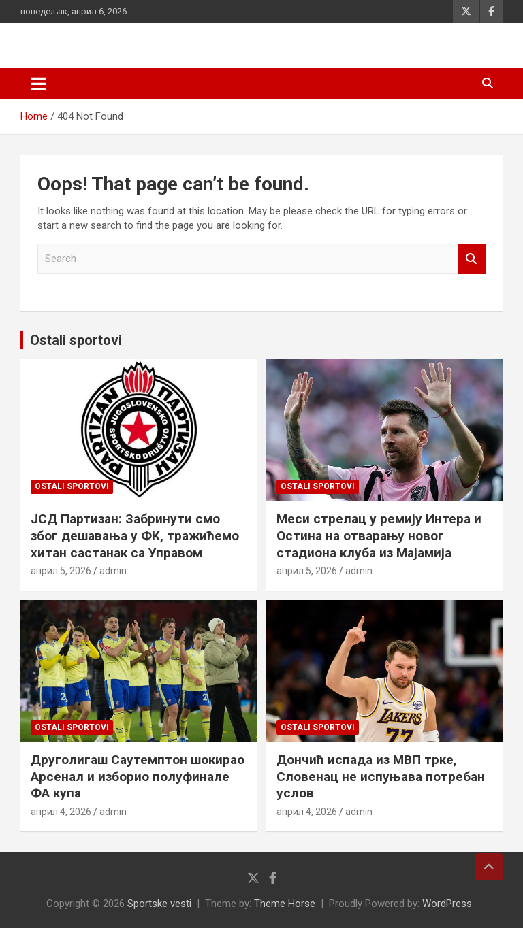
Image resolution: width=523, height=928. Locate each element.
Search (472, 259)
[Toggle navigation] (38, 83)
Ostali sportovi (76, 340)
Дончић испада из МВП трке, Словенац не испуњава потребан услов (380, 776)
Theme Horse (284, 903)
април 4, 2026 (61, 811)
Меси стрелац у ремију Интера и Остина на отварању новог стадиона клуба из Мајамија (378, 535)
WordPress (447, 903)
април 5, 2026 (61, 570)
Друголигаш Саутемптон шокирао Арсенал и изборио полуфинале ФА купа (137, 776)
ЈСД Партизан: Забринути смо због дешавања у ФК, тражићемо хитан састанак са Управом (135, 535)
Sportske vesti (159, 903)
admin (113, 570)
